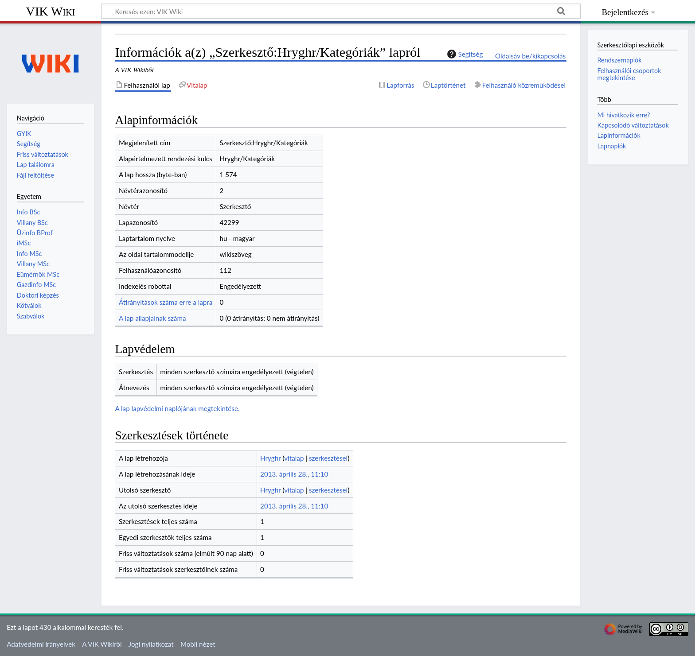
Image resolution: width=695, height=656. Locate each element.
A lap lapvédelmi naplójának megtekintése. (177, 408)
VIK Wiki (50, 11)
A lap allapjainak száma (152, 318)
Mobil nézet (197, 644)
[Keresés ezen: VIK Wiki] (341, 11)
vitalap (294, 458)
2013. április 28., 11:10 (294, 474)
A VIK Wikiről (101, 644)
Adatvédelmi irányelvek (41, 644)
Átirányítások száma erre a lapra (165, 302)
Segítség (464, 54)
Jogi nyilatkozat (151, 644)
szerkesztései (328, 458)
